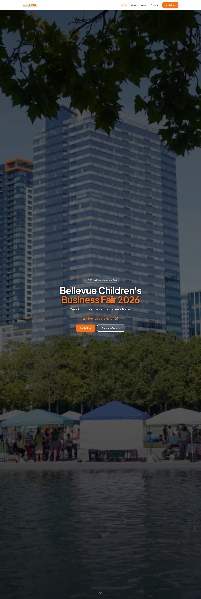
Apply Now (170, 5)
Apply (143, 5)
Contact (154, 5)
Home (124, 5)
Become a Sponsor (111, 328)
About (134, 5)
